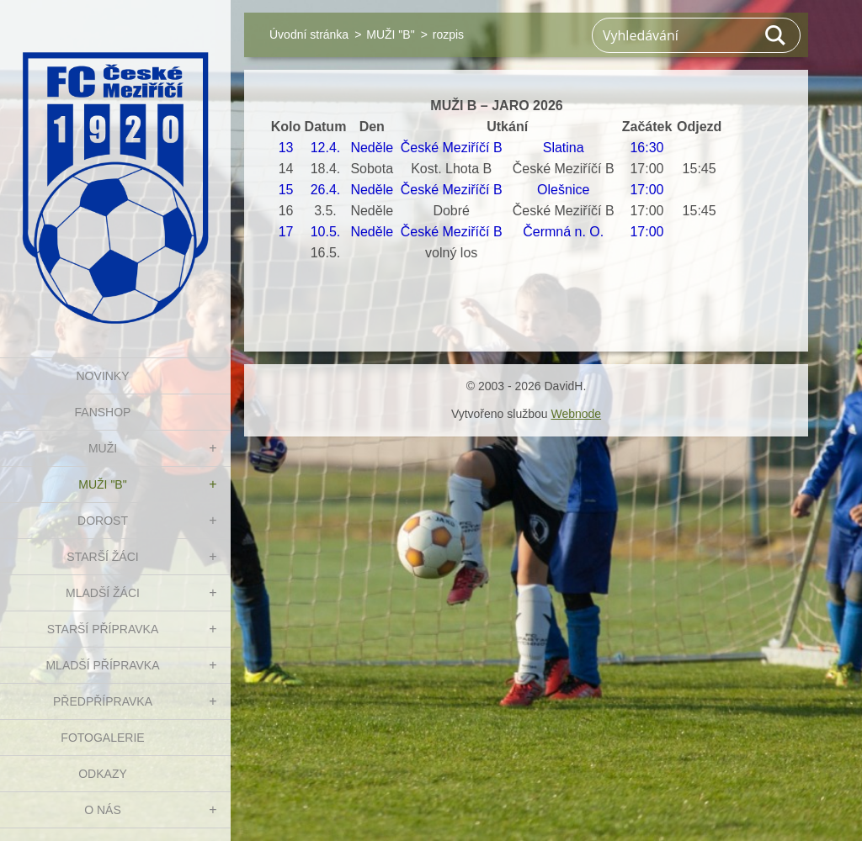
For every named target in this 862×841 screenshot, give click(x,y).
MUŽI (102, 448)
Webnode (576, 413)
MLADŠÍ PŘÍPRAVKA (102, 665)
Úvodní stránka (309, 34)
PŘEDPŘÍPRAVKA (102, 701)
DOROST (102, 520)
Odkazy (102, 773)
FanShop (103, 412)
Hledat (776, 35)
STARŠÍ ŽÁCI (102, 556)
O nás (102, 810)
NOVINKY (102, 376)
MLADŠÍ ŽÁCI (103, 593)
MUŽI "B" (102, 484)
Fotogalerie (102, 737)
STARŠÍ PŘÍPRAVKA (103, 629)
